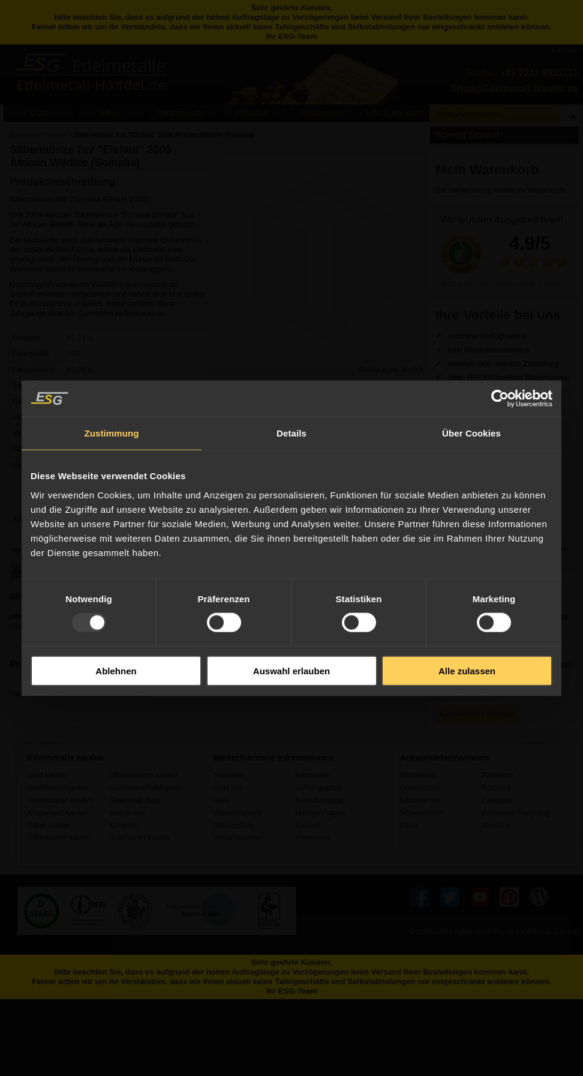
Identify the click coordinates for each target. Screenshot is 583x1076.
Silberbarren (419, 800)
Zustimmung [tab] (112, 433)
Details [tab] (291, 433)
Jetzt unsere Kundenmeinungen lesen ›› (504, 284)
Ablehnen (115, 670)
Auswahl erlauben (291, 670)
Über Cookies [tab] (471, 433)
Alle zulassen (466, 670)
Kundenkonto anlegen (477, 713)
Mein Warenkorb (487, 169)
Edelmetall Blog (134, 800)
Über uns (228, 788)
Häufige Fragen (320, 813)
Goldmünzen (419, 788)
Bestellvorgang (319, 800)
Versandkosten (238, 837)
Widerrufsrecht (237, 813)
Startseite (229, 775)
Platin (408, 825)
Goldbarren (417, 775)
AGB (221, 800)
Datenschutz (234, 825)
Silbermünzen (421, 813)
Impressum (313, 837)
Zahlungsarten (318, 788)
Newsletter (312, 775)
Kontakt (307, 825)
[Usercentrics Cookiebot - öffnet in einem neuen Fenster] (499, 399)
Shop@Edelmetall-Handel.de (514, 88)
